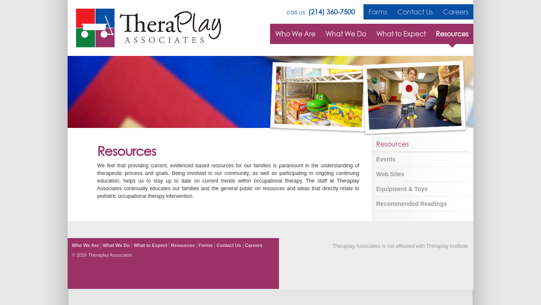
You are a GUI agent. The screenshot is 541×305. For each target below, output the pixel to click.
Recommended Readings (411, 203)
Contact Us (415, 12)
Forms (378, 12)
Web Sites (390, 174)
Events (386, 159)
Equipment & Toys (402, 189)
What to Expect (401, 34)
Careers (455, 12)
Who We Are (295, 34)
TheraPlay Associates (148, 27)
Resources (452, 34)
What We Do (345, 34)
